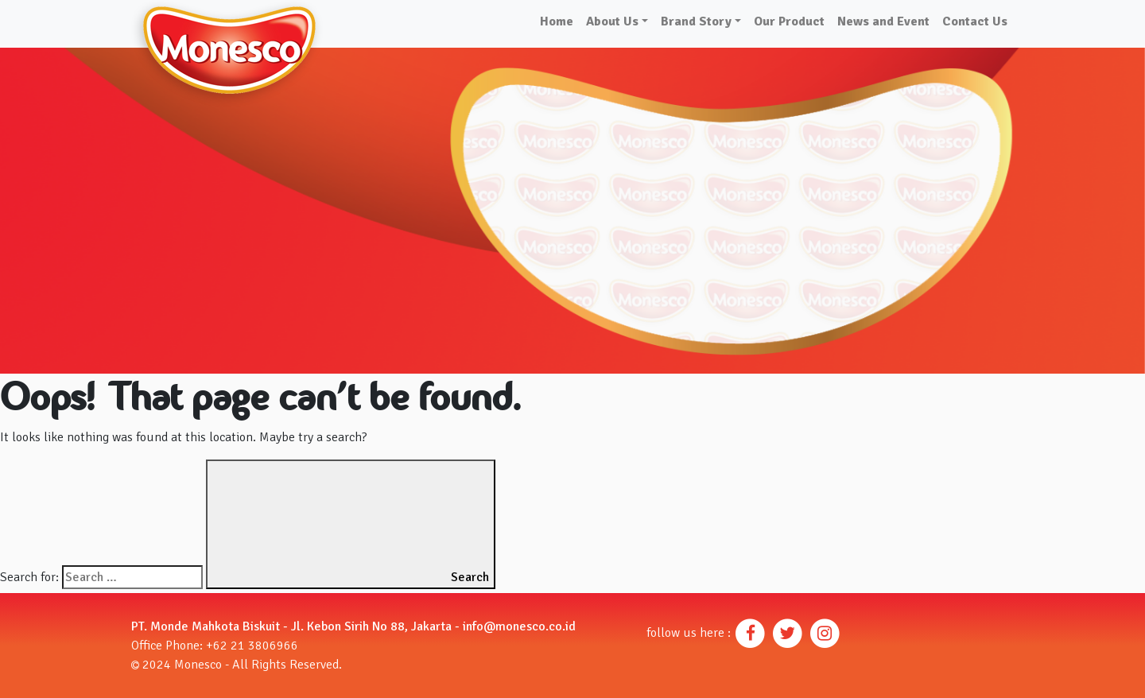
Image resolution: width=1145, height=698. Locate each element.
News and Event (883, 21)
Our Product (789, 21)
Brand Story (696, 21)
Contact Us (974, 21)
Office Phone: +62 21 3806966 (214, 645)
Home (556, 21)
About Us (612, 21)
